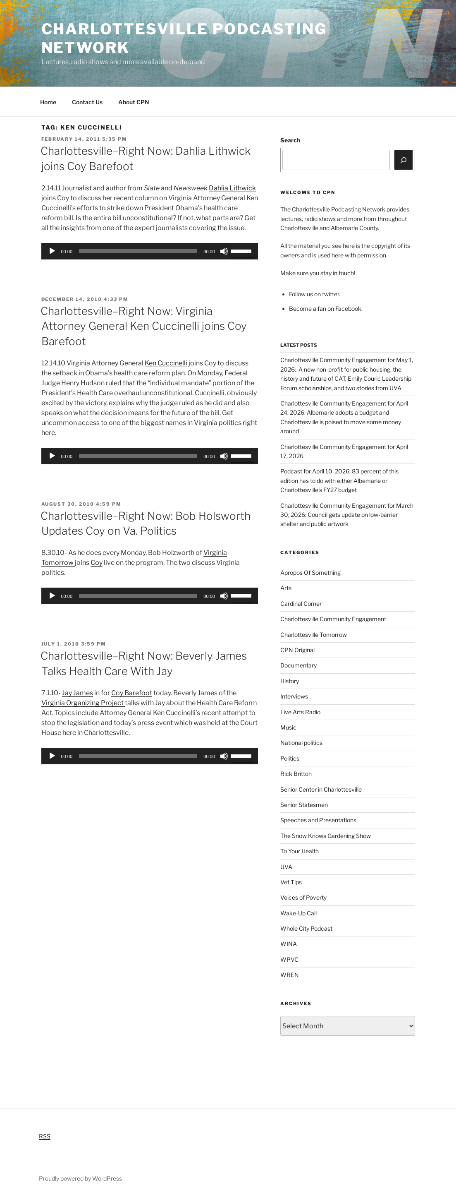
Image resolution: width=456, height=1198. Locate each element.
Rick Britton (296, 773)
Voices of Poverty (303, 897)
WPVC (289, 959)
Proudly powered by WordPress (80, 1178)
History (289, 680)
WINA (288, 943)
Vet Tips (291, 882)
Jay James (77, 693)
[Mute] (224, 251)
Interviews (294, 696)
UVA (286, 866)
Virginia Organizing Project (83, 703)
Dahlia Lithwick (232, 188)
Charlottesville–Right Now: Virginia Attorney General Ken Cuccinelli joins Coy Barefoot (144, 326)
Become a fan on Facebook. (326, 308)
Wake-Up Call (298, 913)
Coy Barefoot (131, 693)
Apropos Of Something (310, 572)
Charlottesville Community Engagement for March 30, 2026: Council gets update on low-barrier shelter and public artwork (346, 515)
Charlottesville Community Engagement (333, 618)
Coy (97, 563)
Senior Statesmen (304, 804)
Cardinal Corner (301, 603)
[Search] (403, 160)
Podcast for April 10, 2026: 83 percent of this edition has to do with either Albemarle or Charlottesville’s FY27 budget (339, 480)
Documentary (298, 665)
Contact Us (87, 102)
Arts (285, 587)
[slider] (138, 251)
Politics (289, 758)
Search (290, 140)
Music (288, 727)
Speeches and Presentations (318, 819)
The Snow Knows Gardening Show (325, 835)
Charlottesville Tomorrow (313, 634)
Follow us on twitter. (314, 294)
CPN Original (297, 649)
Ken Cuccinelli (166, 363)
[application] (149, 251)
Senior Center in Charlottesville (321, 789)
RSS (44, 1136)
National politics (301, 742)
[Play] (52, 251)
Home (48, 102)
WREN (289, 974)
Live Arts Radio (300, 711)
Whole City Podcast (306, 928)
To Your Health (299, 851)
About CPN (133, 102)
